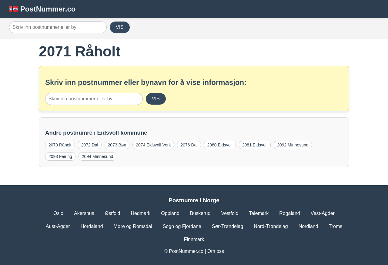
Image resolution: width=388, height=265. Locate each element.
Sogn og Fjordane (182, 226)
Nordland (308, 226)
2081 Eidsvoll (254, 145)
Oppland (170, 213)
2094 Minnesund (97, 156)
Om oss (215, 251)
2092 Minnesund (293, 145)
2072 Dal (89, 145)
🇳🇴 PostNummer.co (42, 9)
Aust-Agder (58, 226)
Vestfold (229, 213)
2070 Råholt (60, 145)
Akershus (84, 213)
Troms (336, 226)
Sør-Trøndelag (227, 226)
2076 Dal (188, 145)
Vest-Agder (323, 213)
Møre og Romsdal (133, 226)
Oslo (58, 213)
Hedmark (140, 213)
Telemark (259, 213)
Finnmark (194, 239)
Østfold (112, 213)
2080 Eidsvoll (219, 145)
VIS (120, 27)
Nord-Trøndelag (271, 226)
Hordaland (92, 226)
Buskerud (200, 213)
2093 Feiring (60, 156)
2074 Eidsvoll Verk (153, 145)
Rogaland (289, 213)
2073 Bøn (117, 145)
